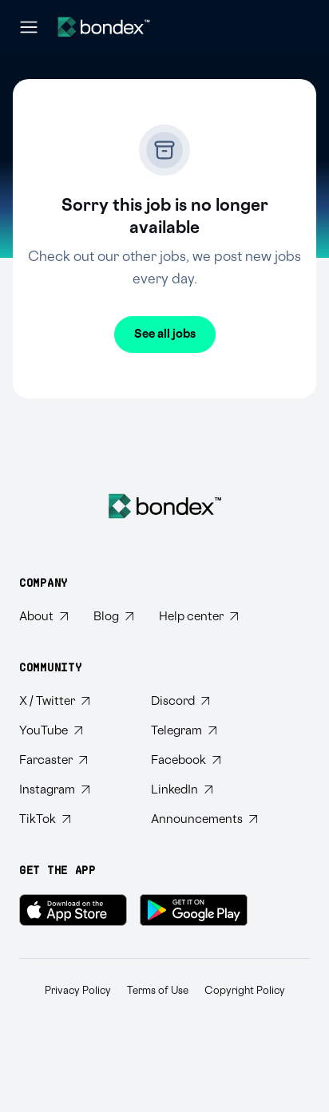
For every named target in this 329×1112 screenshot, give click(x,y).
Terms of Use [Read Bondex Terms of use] (157, 990)
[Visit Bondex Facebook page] (204, 760)
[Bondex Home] (165, 506)
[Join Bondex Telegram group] (204, 731)
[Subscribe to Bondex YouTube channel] (72, 731)
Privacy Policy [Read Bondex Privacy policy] (78, 990)
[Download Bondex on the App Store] (73, 910)
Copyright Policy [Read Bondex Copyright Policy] (244, 990)
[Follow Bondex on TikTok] (72, 819)
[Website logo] (103, 27)
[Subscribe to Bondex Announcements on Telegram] (204, 819)
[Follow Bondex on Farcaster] (72, 760)
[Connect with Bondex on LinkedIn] (204, 790)
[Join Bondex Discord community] (204, 701)
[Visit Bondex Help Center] (198, 617)
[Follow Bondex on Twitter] (72, 701)
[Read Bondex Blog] (113, 617)
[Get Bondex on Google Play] (194, 910)
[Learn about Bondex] (43, 617)
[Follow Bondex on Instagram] (72, 790)
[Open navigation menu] (29, 27)
